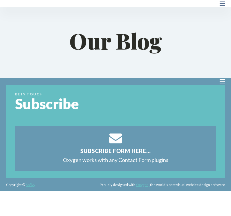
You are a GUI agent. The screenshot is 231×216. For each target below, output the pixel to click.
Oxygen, (143, 184)
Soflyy (30, 184)
